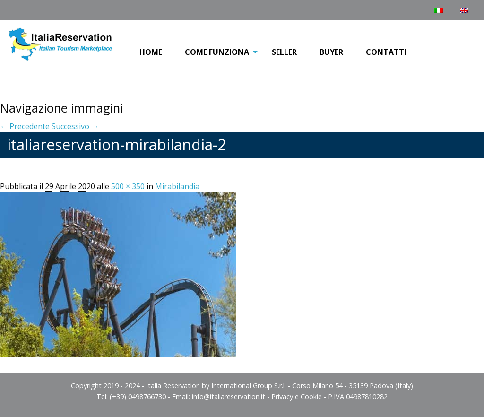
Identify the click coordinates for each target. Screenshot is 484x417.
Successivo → (75, 126)
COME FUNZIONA (217, 52)
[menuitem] (150, 52)
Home (150, 52)
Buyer (331, 52)
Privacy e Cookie (296, 396)
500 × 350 (128, 186)
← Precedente (25, 126)
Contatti (386, 52)
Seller (284, 52)
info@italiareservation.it (228, 396)
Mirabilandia (177, 186)
